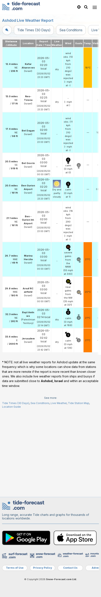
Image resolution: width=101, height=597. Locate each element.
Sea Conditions (70, 30)
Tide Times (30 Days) (33, 30)
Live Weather (59, 487)
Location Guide (11, 491)
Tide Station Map (78, 487)
